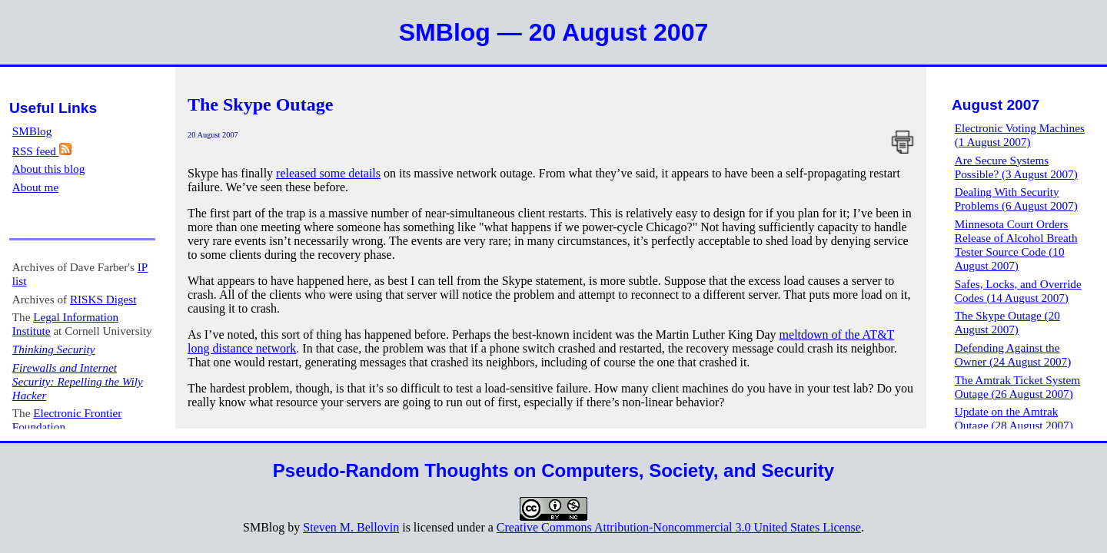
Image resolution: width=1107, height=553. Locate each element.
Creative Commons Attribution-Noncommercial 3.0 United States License (679, 527)
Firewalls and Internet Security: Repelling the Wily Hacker (77, 381)
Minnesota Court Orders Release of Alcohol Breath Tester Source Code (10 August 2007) (1016, 244)
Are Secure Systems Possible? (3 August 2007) (1016, 167)
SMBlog (32, 130)
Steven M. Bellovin (351, 527)
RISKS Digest (103, 299)
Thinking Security (53, 349)
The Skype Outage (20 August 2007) (1007, 322)
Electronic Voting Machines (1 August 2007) (1020, 134)
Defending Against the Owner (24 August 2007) (1013, 354)
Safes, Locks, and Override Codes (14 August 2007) (1018, 290)
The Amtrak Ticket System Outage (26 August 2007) (1017, 386)
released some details (328, 173)
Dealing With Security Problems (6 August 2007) (1016, 198)
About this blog (48, 168)
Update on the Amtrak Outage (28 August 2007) (1014, 418)
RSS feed (41, 150)
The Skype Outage (260, 104)
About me (35, 187)
